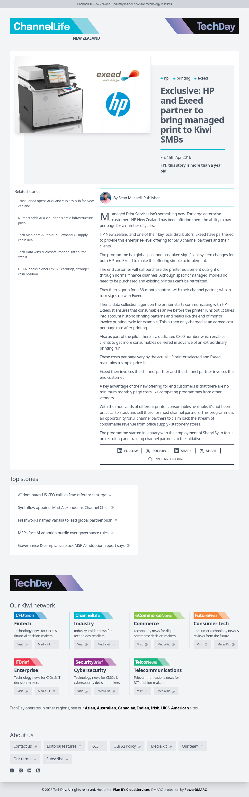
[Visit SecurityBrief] (82, 691)
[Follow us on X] (156, 450)
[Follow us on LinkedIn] (128, 450)
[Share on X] (208, 450)
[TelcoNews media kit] (166, 691)
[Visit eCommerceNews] (142, 644)
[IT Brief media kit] (47, 691)
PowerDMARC (196, 789)
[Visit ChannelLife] (82, 644)
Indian (143, 708)
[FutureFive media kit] (226, 644)
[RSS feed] (38, 770)
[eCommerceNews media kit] (166, 644)
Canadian (126, 708)
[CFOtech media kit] (47, 644)
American (180, 708)
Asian (90, 708)
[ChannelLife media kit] (106, 644)
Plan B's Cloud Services (131, 789)
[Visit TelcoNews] (142, 691)
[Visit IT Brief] (23, 691)
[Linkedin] (12, 770)
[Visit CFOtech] (23, 644)
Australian (106, 708)
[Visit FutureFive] (202, 644)
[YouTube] (29, 770)
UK (164, 708)
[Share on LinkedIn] (182, 450)
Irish (155, 708)
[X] (21, 770)
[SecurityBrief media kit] (106, 691)
